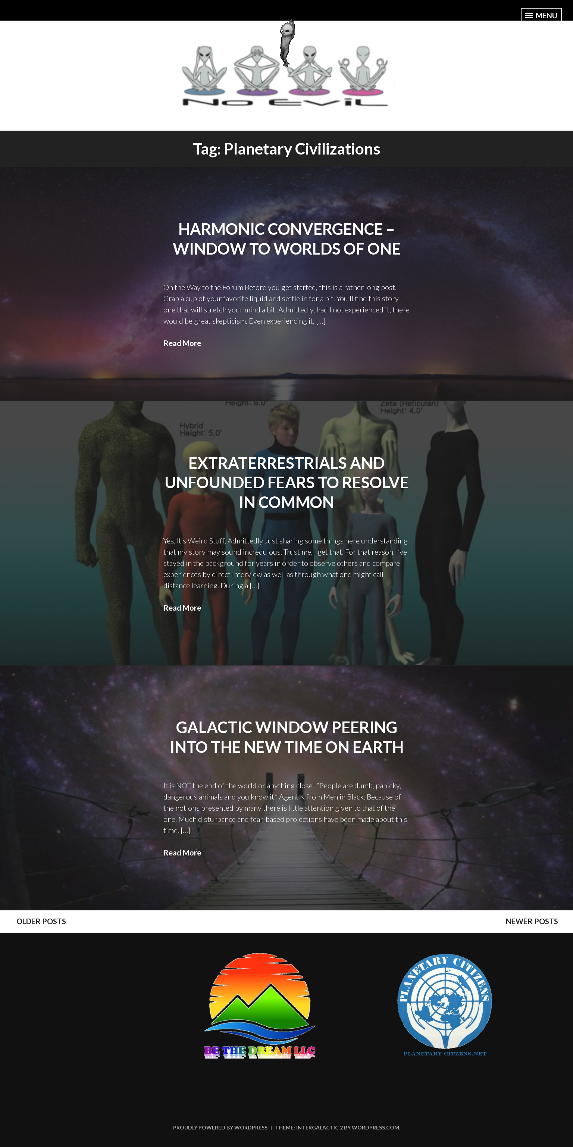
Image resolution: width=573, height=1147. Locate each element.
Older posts (41, 921)
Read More (182, 343)
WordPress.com (375, 1127)
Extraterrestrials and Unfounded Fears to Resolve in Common (287, 482)
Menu (541, 15)
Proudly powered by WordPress (220, 1127)
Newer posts (532, 921)
